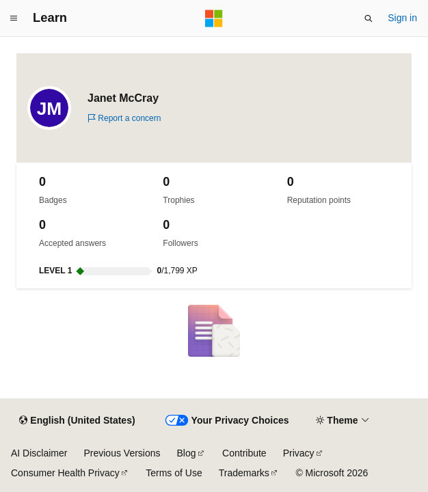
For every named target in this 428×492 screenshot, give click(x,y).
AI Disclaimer (39, 453)
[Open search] (368, 18)
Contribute (244, 453)
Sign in (402, 17)
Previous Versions (121, 453)
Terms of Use (174, 472)
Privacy (299, 453)
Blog (186, 453)
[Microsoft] (214, 18)
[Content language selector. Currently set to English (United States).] (77, 421)
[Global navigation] (13, 18)
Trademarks (244, 472)
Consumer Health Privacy (65, 472)
